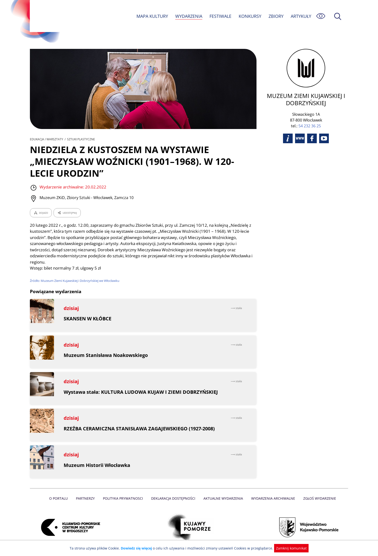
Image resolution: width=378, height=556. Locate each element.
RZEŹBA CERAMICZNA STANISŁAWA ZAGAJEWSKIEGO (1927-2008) (140, 428)
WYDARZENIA (188, 16)
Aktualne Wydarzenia (222, 498)
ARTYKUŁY (300, 16)
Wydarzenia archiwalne (271, 498)
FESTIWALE (220, 16)
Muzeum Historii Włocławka (97, 465)
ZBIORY (275, 16)
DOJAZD (41, 213)
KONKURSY (249, 16)
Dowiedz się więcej (138, 548)
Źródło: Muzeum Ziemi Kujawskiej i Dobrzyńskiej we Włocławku (76, 280)
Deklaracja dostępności (173, 498)
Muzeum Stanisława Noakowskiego (106, 355)
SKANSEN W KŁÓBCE (88, 318)
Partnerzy (87, 498)
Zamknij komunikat (288, 548)
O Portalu (60, 498)
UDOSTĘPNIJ (67, 213)
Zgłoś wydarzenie (318, 498)
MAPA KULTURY (152, 16)
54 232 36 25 (309, 126)
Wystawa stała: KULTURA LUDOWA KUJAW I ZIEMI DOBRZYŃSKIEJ (141, 392)
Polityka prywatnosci (124, 498)
